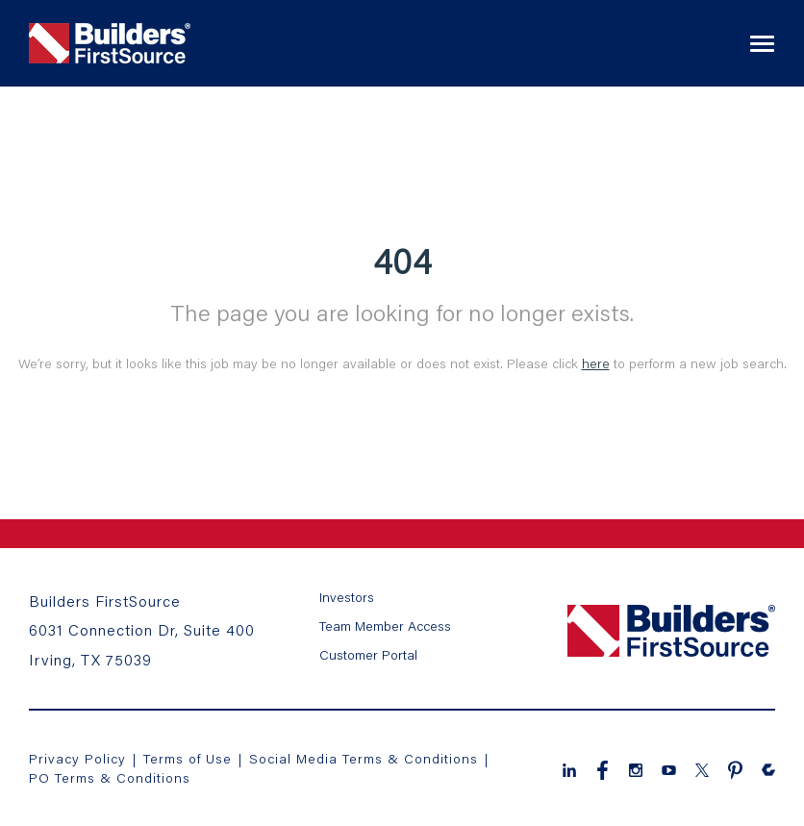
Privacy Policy (77, 758)
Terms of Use (190, 758)
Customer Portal (368, 654)
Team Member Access (385, 625)
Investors (346, 597)
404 (402, 260)
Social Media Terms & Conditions (363, 758)
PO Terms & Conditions (109, 777)
